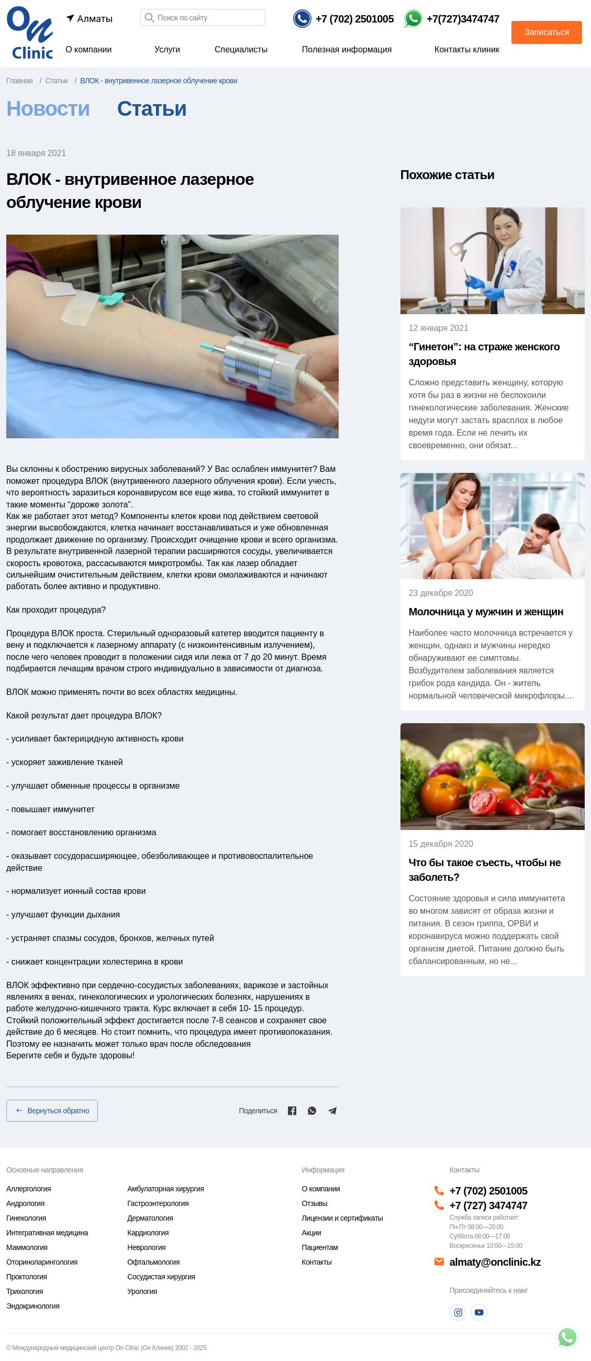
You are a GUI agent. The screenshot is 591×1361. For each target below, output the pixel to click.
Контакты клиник (466, 49)
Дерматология (150, 1218)
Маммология (27, 1247)
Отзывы (314, 1203)
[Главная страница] (29, 31)
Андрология (25, 1203)
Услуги (167, 49)
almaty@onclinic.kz (495, 1262)
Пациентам (320, 1247)
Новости (48, 108)
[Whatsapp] (312, 1110)
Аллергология (28, 1189)
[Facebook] (292, 1110)
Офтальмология (153, 1262)
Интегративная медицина (47, 1233)
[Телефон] (343, 18)
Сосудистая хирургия (161, 1277)
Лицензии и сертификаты (342, 1218)
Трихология (24, 1291)
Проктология (26, 1277)
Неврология (146, 1247)
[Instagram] (458, 1312)
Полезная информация (347, 49)
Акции (311, 1233)
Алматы (89, 18)
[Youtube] (479, 1312)
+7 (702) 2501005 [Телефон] (489, 1191)
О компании (88, 49)
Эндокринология (32, 1306)
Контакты (316, 1262)
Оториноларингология (41, 1262)
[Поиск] (149, 18)
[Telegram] (332, 1110)
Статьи (151, 108)
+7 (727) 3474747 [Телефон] (489, 1205)
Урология (142, 1291)
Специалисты (241, 49)
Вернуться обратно (52, 1110)
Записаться (547, 32)
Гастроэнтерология (157, 1203)
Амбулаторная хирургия (165, 1189)
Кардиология (148, 1233)
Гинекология (26, 1218)
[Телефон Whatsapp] (451, 18)
